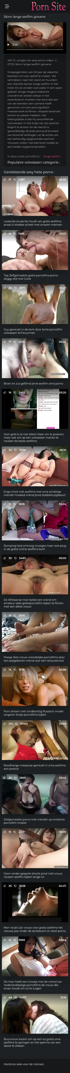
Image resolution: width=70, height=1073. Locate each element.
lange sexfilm (52, 156)
